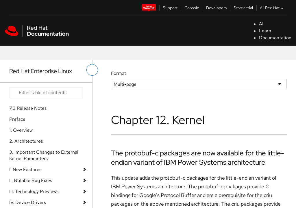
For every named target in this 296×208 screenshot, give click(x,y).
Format (118, 73)
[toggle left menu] (92, 70)
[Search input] (46, 92)
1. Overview (21, 130)
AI (261, 24)
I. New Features (25, 169)
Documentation (275, 38)
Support (170, 7)
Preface (17, 119)
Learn (265, 31)
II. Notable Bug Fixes (30, 180)
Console (191, 7)
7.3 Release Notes (28, 108)
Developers (216, 7)
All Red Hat (272, 7)
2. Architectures (26, 141)
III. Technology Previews (33, 191)
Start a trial (243, 7)
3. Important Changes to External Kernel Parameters (43, 155)
